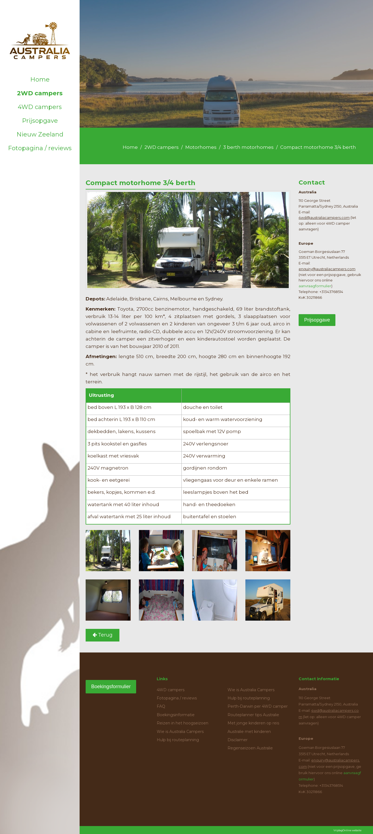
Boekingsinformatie (176, 714)
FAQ (161, 706)
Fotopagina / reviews (40, 148)
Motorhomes (201, 147)
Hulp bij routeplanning (178, 739)
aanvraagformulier (315, 286)
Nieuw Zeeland (39, 134)
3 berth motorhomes (248, 147)
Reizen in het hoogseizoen (182, 723)
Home (40, 79)
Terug (102, 635)
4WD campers (40, 107)
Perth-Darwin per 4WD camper (258, 706)
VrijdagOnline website (347, 830)
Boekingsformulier (111, 686)
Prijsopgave (40, 120)
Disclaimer (238, 739)
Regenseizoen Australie (250, 748)
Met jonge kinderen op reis (253, 723)
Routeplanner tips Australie (253, 714)
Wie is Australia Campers (180, 731)
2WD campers (40, 93)
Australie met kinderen (249, 731)
